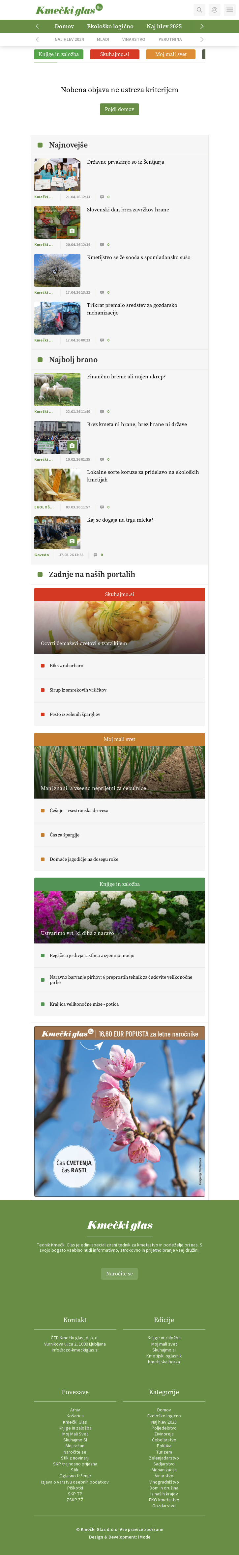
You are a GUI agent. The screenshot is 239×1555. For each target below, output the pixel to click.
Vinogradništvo (164, 1482)
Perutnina (170, 39)
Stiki (75, 1470)
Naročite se (119, 1273)
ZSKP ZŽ (75, 1500)
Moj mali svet (164, 1344)
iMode (144, 1537)
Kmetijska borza (164, 1362)
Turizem (164, 1452)
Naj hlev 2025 (164, 26)
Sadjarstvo (164, 1464)
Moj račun (75, 1446)
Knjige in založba (164, 1338)
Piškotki (75, 1488)
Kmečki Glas (75, 1422)
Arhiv (75, 1410)
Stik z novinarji (75, 1458)
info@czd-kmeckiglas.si (75, 1350)
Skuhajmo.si (164, 1350)
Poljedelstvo (164, 1428)
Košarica (75, 1416)
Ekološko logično (110, 26)
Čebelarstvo (164, 1440)
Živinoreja (164, 1434)
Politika (164, 1446)
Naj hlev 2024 (69, 39)
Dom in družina (164, 1488)
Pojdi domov (119, 109)
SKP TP (75, 1494)
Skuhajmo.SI (75, 1440)
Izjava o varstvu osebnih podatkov (75, 1482)
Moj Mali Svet (75, 1434)
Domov (64, 26)
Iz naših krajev (164, 1494)
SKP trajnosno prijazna (75, 1464)
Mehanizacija (164, 1470)
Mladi (103, 39)
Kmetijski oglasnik (164, 1356)
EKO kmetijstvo (164, 1500)
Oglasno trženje (75, 1476)
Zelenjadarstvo (164, 1458)
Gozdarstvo (164, 1506)
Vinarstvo (133, 39)
